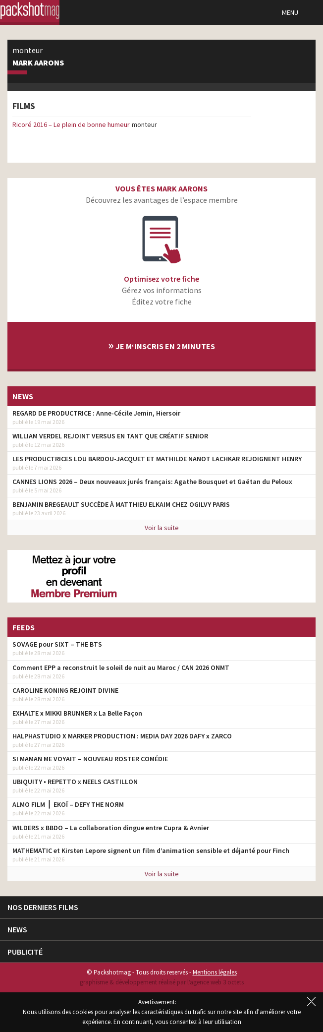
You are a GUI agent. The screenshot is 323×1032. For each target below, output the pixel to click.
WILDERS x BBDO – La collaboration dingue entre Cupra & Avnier (110, 827)
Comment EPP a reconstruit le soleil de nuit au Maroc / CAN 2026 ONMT (120, 667)
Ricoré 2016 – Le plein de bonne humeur (71, 124)
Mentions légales (215, 972)
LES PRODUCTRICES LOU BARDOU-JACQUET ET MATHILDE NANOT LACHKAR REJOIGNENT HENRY (157, 458)
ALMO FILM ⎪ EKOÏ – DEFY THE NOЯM (68, 804)
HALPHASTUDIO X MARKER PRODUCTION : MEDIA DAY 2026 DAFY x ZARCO (122, 735)
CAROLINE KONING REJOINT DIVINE (65, 690)
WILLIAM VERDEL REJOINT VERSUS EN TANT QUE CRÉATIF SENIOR (110, 435)
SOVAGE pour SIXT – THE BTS (57, 644)
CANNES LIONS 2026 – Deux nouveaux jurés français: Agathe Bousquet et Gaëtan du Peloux (152, 481)
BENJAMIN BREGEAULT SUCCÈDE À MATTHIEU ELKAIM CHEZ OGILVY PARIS (121, 504)
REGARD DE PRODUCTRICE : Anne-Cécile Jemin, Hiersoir (96, 413)
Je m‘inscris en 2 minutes (161, 345)
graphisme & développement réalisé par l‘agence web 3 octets (162, 982)
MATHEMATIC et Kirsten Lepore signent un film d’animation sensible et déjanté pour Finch (150, 850)
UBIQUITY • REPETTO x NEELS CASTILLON (75, 781)
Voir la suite (162, 527)
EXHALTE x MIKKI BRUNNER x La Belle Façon (77, 713)
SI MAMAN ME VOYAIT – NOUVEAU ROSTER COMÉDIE (90, 758)
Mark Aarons (38, 63)
